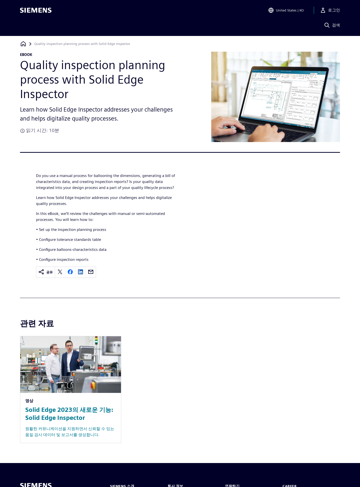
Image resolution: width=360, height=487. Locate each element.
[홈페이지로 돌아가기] (23, 44)
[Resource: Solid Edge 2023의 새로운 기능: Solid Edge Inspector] (70, 389)
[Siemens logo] (36, 10)
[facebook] (70, 272)
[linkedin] (81, 272)
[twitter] (60, 272)
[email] (91, 272)
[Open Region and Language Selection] (286, 11)
